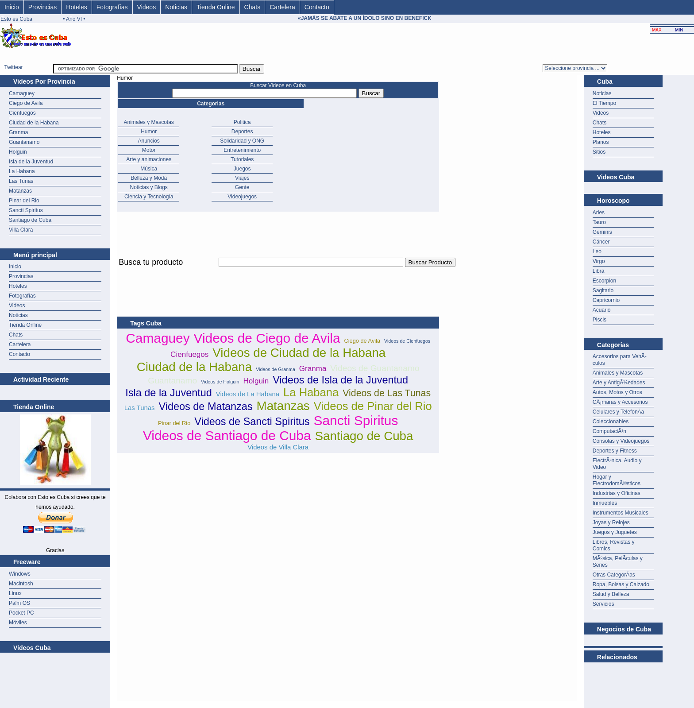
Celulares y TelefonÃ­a (618, 412)
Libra (599, 271)
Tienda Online (216, 7)
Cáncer (601, 242)
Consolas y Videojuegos (621, 441)
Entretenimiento (242, 150)
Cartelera (282, 7)
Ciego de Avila (26, 103)
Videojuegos (242, 196)
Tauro (599, 222)
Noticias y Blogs (149, 187)
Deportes (242, 131)
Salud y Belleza (611, 594)
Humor (149, 131)
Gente (242, 187)
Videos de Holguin (220, 381)
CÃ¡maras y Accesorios (620, 402)
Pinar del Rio (24, 200)
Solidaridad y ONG (242, 141)
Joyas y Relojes (611, 522)
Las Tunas (21, 181)
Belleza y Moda (149, 178)
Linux (15, 593)
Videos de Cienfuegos (407, 341)
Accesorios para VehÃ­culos (620, 359)
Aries (599, 212)
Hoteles (76, 7)
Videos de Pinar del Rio (373, 406)
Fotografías (112, 7)
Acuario (602, 310)
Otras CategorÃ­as (614, 575)
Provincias (42, 7)
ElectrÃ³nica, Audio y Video (617, 463)
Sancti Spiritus (26, 210)
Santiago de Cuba (30, 220)
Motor (149, 150)
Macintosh (21, 583)
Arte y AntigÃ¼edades (619, 382)
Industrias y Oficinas (616, 493)
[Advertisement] (278, 272)
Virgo (599, 261)
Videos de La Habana (247, 394)
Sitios (599, 152)
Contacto (317, 7)
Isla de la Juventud (31, 162)
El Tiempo (604, 103)
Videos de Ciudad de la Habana (299, 353)
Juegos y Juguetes (615, 532)
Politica (242, 122)
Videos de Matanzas (205, 406)
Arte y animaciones (148, 159)
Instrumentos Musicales (620, 513)
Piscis (599, 320)
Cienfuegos (22, 113)
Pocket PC (21, 613)
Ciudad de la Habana (34, 123)
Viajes (242, 178)
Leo (597, 251)
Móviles (18, 622)
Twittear (13, 67)
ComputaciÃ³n (609, 431)
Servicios (603, 604)
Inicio (11, 7)
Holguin (18, 152)
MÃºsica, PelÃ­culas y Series (618, 561)
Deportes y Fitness (615, 451)
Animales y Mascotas (149, 122)
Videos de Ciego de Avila (267, 338)
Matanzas (20, 191)
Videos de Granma (275, 369)
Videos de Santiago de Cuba (227, 435)
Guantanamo (24, 142)
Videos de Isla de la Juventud (340, 380)
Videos (146, 7)
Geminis (602, 232)
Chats (252, 7)
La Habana (22, 171)
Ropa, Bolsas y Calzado (621, 584)
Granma (18, 132)
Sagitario (603, 290)
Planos (601, 142)
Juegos (242, 169)
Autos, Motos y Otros (617, 392)
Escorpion (604, 281)
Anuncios (149, 141)
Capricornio (606, 300)
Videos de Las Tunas (387, 393)
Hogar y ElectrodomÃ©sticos (616, 480)
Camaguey (22, 93)
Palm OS (19, 603)
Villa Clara (21, 230)
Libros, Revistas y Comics (614, 545)
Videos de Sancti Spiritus (251, 421)
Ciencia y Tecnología (149, 196)
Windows (20, 574)
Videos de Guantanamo (374, 368)
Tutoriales (242, 159)
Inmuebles (605, 503)
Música (148, 169)
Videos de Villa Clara (277, 447)
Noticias (176, 7)
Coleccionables (610, 421)
